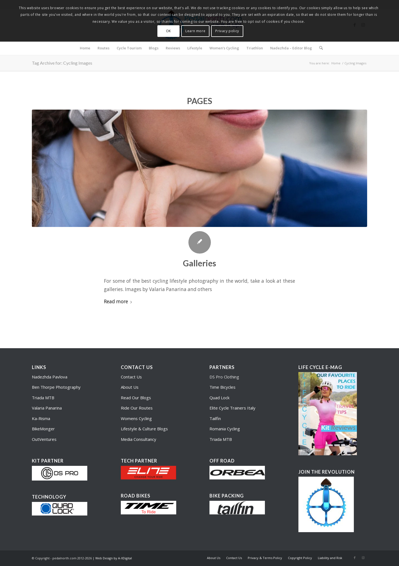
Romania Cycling (224, 428)
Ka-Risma (41, 418)
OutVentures (44, 439)
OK (168, 31)
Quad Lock (219, 397)
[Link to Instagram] (363, 558)
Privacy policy (227, 31)
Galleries (199, 263)
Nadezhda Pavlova (49, 377)
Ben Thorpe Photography (56, 387)
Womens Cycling (136, 418)
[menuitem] (85, 48)
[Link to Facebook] (355, 558)
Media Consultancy (138, 439)
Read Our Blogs (136, 397)
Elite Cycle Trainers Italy (232, 408)
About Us (130, 387)
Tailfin (215, 418)
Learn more (195, 31)
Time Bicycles (222, 387)
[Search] (319, 48)
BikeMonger (43, 428)
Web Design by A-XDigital (113, 558)
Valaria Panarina (47, 408)
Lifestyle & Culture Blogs (144, 428)
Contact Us (131, 377)
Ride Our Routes (137, 408)
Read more (118, 301)
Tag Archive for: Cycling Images (62, 62)
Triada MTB (43, 397)
